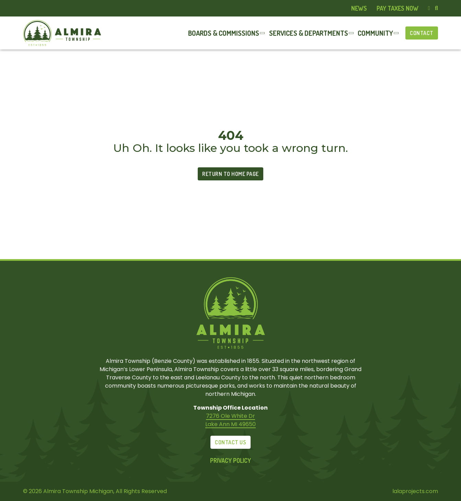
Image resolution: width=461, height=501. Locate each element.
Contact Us (230, 442)
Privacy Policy (230, 460)
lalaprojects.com (415, 491)
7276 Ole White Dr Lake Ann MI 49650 (230, 420)
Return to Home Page (230, 173)
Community (375, 33)
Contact (422, 33)
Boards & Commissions (223, 33)
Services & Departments (308, 33)
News (359, 8)
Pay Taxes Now (397, 8)
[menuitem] (359, 8)
